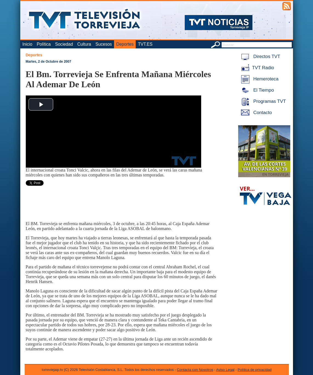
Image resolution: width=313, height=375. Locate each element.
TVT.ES (145, 44)
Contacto (255, 112)
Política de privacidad (255, 370)
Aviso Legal (225, 370)
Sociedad (64, 44)
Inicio (27, 44)
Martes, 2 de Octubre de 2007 (48, 61)
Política (44, 44)
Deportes (124, 44)
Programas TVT (262, 101)
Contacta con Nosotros (195, 370)
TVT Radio (256, 67)
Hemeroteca (259, 79)
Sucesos (103, 44)
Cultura (84, 44)
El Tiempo (256, 90)
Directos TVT (259, 56)
